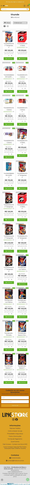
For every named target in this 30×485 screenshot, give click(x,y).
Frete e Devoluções (15, 436)
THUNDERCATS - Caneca (22, 76)
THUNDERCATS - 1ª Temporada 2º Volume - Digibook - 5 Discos (9, 45)
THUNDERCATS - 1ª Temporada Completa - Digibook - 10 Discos (9, 237)
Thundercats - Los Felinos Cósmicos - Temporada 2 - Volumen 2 (22, 301)
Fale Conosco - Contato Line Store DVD (15, 444)
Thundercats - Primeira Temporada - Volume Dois (8, 334)
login (14, 2)
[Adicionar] (12, 55)
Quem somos (15, 441)
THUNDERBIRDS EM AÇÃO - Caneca (9, 76)
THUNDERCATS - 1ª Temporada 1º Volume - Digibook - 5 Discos (9, 269)
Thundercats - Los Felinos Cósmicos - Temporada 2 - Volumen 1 (8, 301)
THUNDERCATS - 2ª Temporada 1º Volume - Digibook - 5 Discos (22, 237)
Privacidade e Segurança (15, 433)
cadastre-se (21, 2)
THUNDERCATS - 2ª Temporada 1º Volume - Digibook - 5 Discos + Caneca (22, 175)
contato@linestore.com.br (15, 460)
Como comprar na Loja (15, 431)
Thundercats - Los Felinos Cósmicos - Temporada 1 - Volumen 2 (22, 269)
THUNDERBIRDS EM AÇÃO (9, 174)
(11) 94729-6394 (15, 458)
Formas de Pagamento (15, 439)
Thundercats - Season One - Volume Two (22, 334)
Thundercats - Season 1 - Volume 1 (8, 367)
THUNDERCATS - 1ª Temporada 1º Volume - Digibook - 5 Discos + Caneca (9, 206)
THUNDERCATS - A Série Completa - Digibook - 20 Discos (22, 142)
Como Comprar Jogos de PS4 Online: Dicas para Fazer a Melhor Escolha (15, 447)
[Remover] (6, 55)
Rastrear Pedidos (15, 428)
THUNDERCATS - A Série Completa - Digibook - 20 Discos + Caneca (22, 45)
